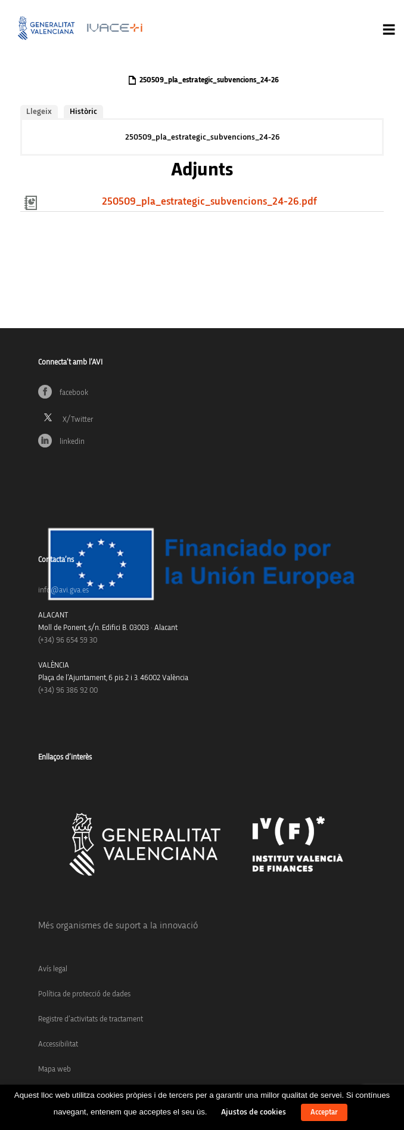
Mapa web (54, 1069)
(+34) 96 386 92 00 (68, 690)
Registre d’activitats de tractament (90, 1019)
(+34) (67, 640)
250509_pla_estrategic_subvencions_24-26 (202, 137)
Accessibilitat (58, 1044)
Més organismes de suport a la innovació (118, 925)
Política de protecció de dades (84, 994)
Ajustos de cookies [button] (253, 1112)
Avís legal (52, 969)
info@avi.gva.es (63, 590)
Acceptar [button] (324, 1112)
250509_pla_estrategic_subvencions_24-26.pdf (209, 201)
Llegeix (39, 111)
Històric (83, 111)
